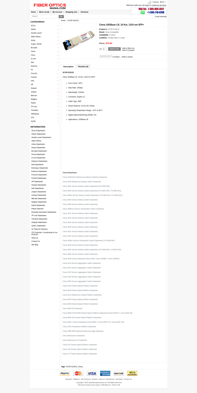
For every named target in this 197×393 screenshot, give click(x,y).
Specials (68, 379)
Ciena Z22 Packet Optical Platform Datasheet (80, 345)
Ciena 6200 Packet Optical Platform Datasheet (80, 299)
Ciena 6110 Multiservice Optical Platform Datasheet (82, 295)
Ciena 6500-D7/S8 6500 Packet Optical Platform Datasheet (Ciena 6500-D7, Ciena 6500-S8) (97, 313)
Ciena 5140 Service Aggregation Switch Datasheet (82, 263)
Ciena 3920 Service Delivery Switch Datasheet (80, 222)
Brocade (34, 48)
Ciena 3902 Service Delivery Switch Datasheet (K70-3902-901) (86, 186)
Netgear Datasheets (39, 202)
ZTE (32, 118)
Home (33, 12)
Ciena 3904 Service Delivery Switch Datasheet (80, 200)
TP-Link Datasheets (38, 216)
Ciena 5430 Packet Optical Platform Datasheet (80, 290)
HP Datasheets (37, 182)
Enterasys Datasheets (39, 168)
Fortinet (34, 77)
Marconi (34, 96)
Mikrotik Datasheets (38, 199)
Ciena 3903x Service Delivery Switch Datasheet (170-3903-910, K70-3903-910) (92, 195)
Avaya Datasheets (38, 148)
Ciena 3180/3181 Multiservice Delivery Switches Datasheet (85, 177)
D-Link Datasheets (38, 158)
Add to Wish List (128, 48)
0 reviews (116, 57)
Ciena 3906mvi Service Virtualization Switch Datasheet (83, 209)
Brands (94, 379)
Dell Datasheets (37, 165)
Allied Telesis (36, 37)
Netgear (34, 99)
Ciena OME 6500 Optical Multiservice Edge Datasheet (83, 331)
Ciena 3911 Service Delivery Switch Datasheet (80, 213)
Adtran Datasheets (38, 134)
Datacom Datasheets (39, 161)
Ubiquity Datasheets (39, 222)
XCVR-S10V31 (73, 21)
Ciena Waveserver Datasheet (74, 336)
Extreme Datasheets (39, 171)
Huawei (34, 88)
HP (32, 84)
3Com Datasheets (38, 131)
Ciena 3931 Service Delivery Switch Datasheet (80, 232)
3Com (33, 26)
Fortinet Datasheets (38, 178)
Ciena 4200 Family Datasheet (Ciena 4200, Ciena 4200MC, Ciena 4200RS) (91, 259)
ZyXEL (33, 121)
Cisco (33, 55)
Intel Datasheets (37, 188)
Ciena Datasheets (38, 154)
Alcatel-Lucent (36, 33)
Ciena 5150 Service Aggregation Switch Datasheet (82, 272)
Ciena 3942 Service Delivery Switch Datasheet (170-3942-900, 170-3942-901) (92, 250)
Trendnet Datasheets (39, 219)
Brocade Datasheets (39, 151)
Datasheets (110, 379)
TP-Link (34, 107)
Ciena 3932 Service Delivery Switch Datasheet (80, 236)
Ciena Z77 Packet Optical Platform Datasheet (80, 354)
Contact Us (35, 241)
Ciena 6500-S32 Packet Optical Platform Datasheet (82, 318)
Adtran (33, 29)
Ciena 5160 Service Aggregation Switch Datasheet (82, 277)
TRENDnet (35, 114)
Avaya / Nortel (36, 44)
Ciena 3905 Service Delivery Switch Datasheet (80, 204)
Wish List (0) (44, 12)
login (147, 5)
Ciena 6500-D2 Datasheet (72, 309)
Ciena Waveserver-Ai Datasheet (75, 340)
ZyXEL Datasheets (38, 226)
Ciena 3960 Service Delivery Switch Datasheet (80, 254)
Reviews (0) (83, 67)
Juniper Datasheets (38, 192)
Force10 (34, 73)
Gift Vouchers (85, 379)
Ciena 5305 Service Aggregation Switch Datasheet (82, 281)
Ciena (33, 51)
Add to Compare (128, 50)
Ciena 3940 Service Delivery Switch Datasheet (80, 245)
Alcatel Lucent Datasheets (41, 137)
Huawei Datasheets (38, 185)
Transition (34, 110)
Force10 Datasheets (39, 175)
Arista (33, 40)
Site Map (34, 245)
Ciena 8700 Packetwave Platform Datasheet (79, 327)
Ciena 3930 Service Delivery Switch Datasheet (80, 227)
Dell (32, 62)
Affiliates (76, 379)
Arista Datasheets (38, 144)
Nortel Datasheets (38, 205)
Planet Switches (37, 209)
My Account (57, 12)
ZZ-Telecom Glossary (39, 229)
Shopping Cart (71, 12)
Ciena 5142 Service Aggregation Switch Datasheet (82, 268)
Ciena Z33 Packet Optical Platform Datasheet (80, 349)
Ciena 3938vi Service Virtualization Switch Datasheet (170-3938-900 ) (89, 241)
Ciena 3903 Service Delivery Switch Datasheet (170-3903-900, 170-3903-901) (92, 191)
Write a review (127, 57)
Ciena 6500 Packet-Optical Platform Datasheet (80, 304)
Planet (33, 103)
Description (68, 67)
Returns (101, 379)
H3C (32, 81)
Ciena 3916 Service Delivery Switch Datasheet (80, 218)
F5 (32, 70)
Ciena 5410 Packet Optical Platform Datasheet (80, 286)
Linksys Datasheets (38, 195)
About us (34, 238)
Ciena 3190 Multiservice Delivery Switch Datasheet (82, 182)
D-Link (33, 59)
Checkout (84, 12)
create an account (159, 5)
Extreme (34, 66)
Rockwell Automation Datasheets (43, 212)
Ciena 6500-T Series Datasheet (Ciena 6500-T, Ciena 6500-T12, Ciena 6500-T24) (93, 322)
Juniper (33, 92)
